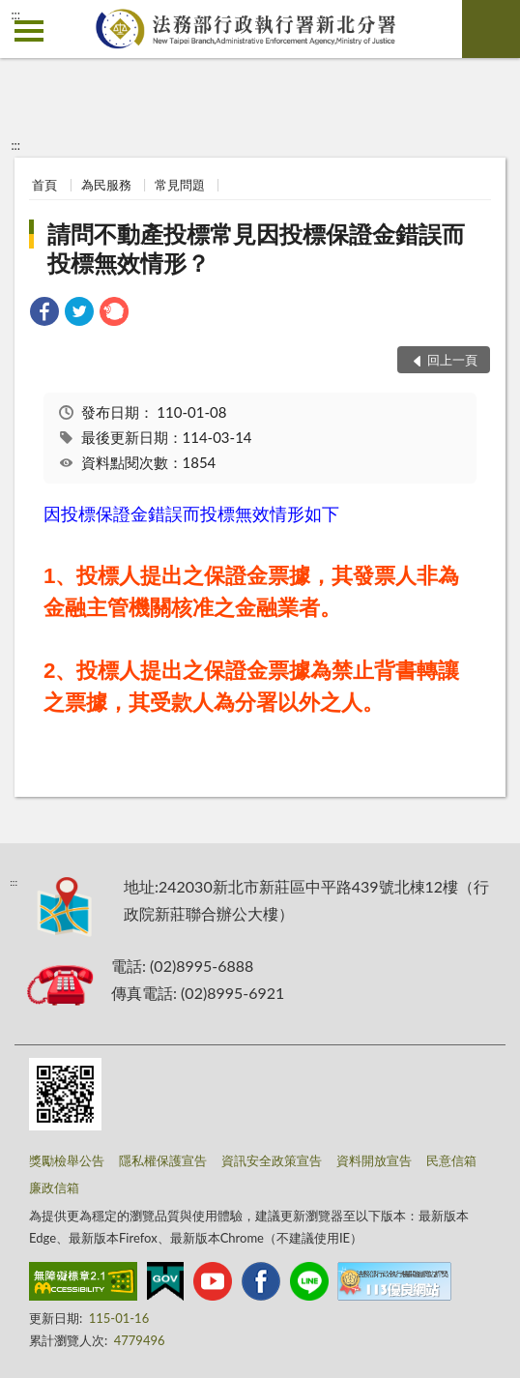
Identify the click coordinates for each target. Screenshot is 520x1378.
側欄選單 (28, 31)
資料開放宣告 (374, 1160)
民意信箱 (451, 1160)
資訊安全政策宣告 (271, 1160)
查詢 (491, 29)
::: (15, 14)
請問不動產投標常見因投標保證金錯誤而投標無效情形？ (256, 248)
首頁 (44, 184)
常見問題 (180, 184)
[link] (44, 314)
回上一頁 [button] (452, 359)
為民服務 (106, 184)
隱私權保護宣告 (163, 1160)
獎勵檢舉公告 (66, 1160)
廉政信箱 (54, 1187)
